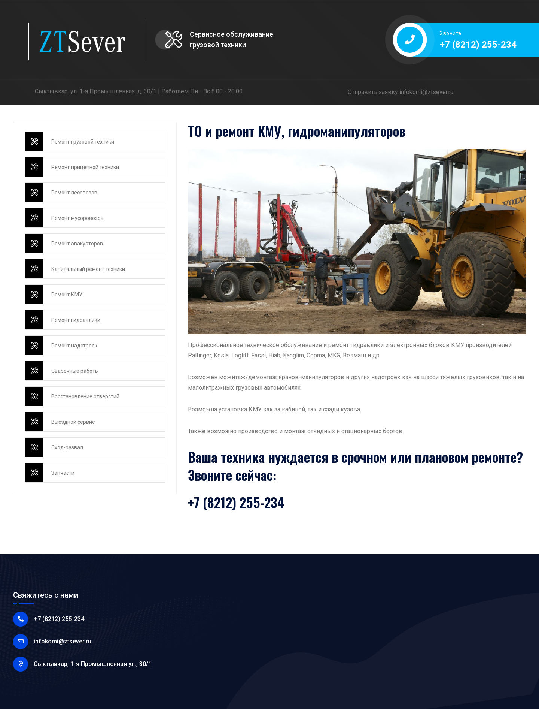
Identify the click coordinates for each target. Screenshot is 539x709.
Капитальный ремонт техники (88, 269)
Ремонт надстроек (74, 346)
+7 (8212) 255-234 (478, 44)
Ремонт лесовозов (74, 193)
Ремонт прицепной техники (85, 167)
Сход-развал (67, 447)
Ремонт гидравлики (75, 320)
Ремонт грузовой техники (82, 142)
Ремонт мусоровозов (77, 218)
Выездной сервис (73, 422)
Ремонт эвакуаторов (77, 244)
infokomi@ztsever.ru (426, 92)
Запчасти (62, 473)
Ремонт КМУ (66, 295)
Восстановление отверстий (85, 396)
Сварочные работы (75, 371)
